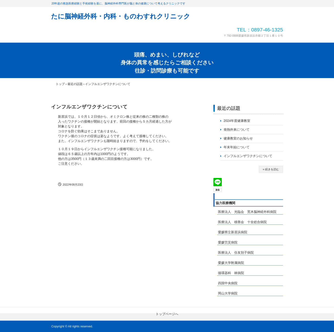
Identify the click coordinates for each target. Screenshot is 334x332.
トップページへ (167, 314)
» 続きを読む (271, 169)
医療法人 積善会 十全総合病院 (242, 222)
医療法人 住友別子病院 (236, 252)
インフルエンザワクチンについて (250, 156)
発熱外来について (237, 129)
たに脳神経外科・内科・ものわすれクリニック (120, 16)
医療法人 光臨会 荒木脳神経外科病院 (247, 212)
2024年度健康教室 (237, 121)
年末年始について (237, 147)
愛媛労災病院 (228, 242)
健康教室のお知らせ (238, 138)
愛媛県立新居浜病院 (232, 232)
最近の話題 (228, 108)
